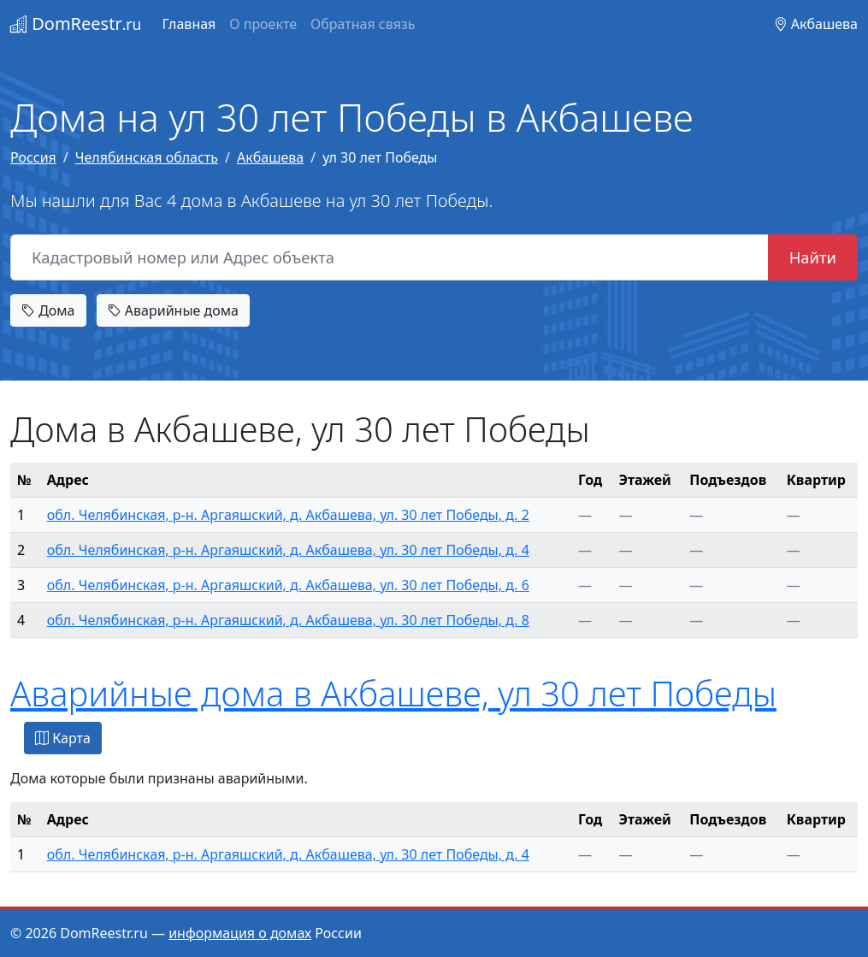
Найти (812, 257)
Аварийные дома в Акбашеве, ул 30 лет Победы (393, 693)
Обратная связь (362, 24)
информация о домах (239, 933)
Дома (48, 310)
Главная (189, 24)
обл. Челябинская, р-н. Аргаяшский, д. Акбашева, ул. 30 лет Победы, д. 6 (288, 585)
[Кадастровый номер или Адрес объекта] (389, 257)
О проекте (263, 24)
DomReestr (75, 23)
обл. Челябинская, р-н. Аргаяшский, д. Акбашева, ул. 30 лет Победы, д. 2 (288, 514)
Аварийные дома (173, 310)
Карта (63, 738)
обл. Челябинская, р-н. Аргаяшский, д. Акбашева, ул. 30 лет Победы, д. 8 (288, 620)
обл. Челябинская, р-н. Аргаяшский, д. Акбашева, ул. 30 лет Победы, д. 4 (288, 550)
